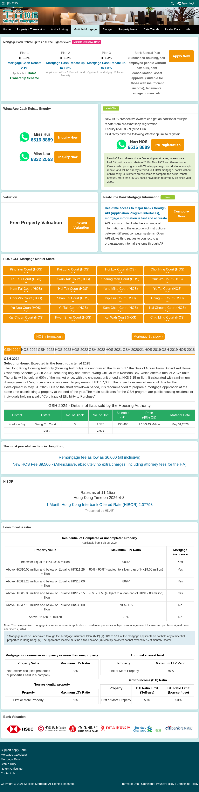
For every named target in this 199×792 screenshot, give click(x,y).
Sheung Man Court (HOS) (120, 279)
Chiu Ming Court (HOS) (167, 317)
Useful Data (172, 29)
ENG (15, 3)
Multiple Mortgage (85, 29)
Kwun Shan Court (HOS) (73, 317)
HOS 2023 (63, 350)
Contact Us (8, 773)
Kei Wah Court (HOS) (120, 317)
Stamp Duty (8, 764)
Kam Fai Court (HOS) (26, 289)
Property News (127, 29)
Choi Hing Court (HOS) (167, 269)
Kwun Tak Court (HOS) (73, 279)
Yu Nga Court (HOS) (26, 308)
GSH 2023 (46, 350)
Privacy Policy (165, 783)
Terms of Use (130, 783)
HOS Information (48, 336)
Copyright (147, 783)
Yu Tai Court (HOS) (167, 289)
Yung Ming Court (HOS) (120, 289)
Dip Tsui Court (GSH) (120, 298)
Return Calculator (12, 768)
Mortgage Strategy (147, 336)
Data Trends (151, 29)
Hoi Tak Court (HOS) (73, 289)
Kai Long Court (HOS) (73, 269)
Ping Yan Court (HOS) (26, 269)
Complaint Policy (187, 783)
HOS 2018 (186, 350)
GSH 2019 (169, 350)
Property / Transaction (31, 29)
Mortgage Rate (10, 759)
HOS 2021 (114, 350)
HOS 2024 (29, 350)
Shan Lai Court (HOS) (73, 298)
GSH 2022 (97, 350)
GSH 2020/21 (133, 350)
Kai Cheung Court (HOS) (167, 308)
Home (7, 29)
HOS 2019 (153, 350)
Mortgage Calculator (14, 754)
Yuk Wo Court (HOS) (167, 279)
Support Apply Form (14, 750)
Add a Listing (59, 29)
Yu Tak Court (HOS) (73, 308)
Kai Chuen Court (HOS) (26, 317)
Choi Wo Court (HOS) (26, 298)
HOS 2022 (80, 350)
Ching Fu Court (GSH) (167, 298)
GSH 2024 (12, 350)
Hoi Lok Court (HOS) (120, 269)
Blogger (108, 29)
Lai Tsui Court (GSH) (26, 279)
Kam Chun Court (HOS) (120, 308)
